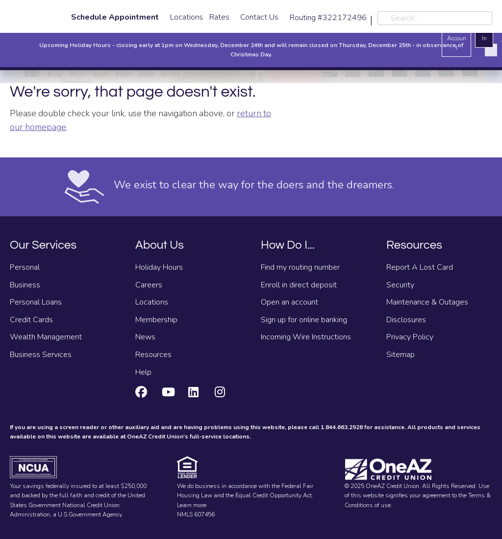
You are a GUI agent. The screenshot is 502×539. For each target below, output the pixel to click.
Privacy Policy (409, 337)
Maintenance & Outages (427, 302)
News (145, 337)
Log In (484, 33)
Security (400, 285)
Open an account (289, 302)
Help (143, 372)
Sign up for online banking (304, 319)
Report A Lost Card (419, 267)
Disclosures (406, 319)
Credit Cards (31, 319)
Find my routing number (300, 267)
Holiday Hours (159, 267)
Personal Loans (36, 302)
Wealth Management (46, 337)
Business (25, 285)
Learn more (191, 505)
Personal (25, 267)
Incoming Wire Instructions (306, 337)
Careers (148, 285)
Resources (153, 354)
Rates (219, 17)
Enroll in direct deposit (299, 285)
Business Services (41, 354)
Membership (156, 319)
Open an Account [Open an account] (456, 33)
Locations (186, 17)
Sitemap (400, 354)
